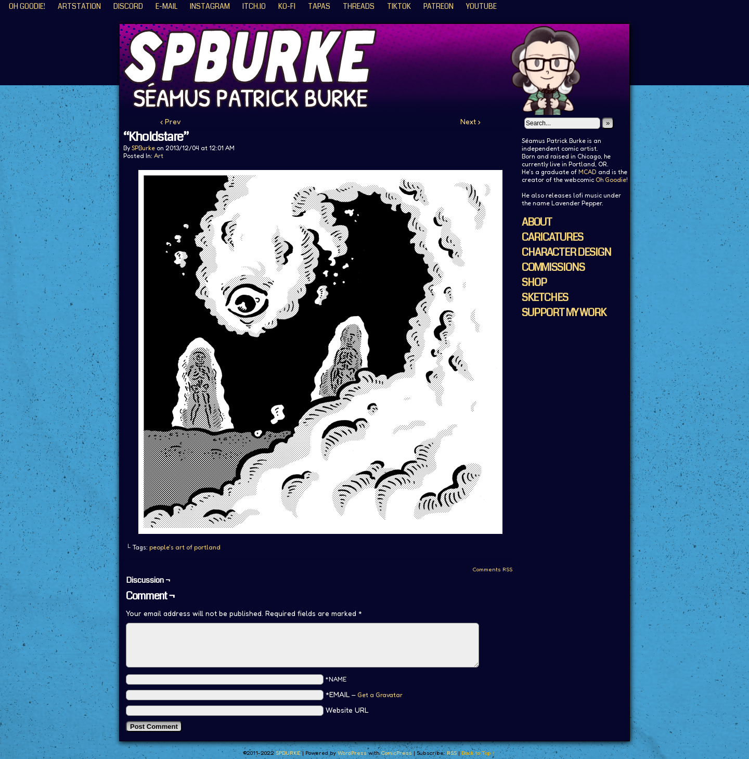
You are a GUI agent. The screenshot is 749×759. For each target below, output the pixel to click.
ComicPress (396, 752)
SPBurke (143, 148)
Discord (128, 6)
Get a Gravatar (380, 695)
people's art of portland (185, 547)
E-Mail (166, 6)
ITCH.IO (254, 6)
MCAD (587, 172)
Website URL (347, 709)
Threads (358, 6)
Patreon (438, 6)
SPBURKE (380, 69)
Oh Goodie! (27, 6)
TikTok (399, 6)
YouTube (481, 6)
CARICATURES (552, 237)
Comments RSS (492, 569)
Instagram (210, 6)
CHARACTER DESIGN (566, 252)
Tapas (319, 6)
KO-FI (286, 6)
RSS (452, 752)
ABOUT (537, 222)
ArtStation (79, 6)
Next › (470, 121)
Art (158, 156)
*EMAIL (364, 694)
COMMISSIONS (553, 267)
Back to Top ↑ (478, 752)
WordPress (352, 752)
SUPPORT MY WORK (564, 312)
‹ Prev (170, 121)
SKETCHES (545, 297)
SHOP (534, 282)
